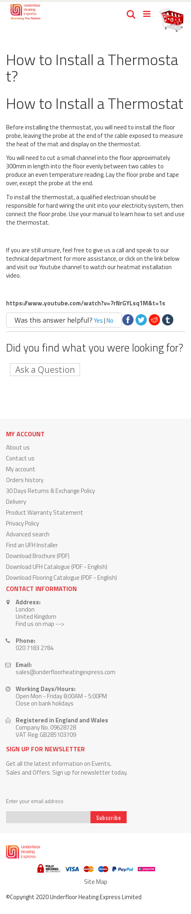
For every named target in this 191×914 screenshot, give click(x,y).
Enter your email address (35, 801)
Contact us (20, 458)
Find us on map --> (40, 623)
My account (20, 469)
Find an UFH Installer (32, 545)
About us (18, 447)
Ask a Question (45, 369)
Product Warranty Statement (44, 512)
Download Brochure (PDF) (38, 555)
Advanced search (27, 534)
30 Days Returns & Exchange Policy (50, 490)
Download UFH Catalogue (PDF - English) (56, 566)
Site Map (95, 881)
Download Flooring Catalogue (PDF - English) (61, 577)
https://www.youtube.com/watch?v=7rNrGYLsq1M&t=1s (85, 303)
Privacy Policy (22, 523)
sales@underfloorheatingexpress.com (65, 672)
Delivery (16, 501)
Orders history (24, 480)
